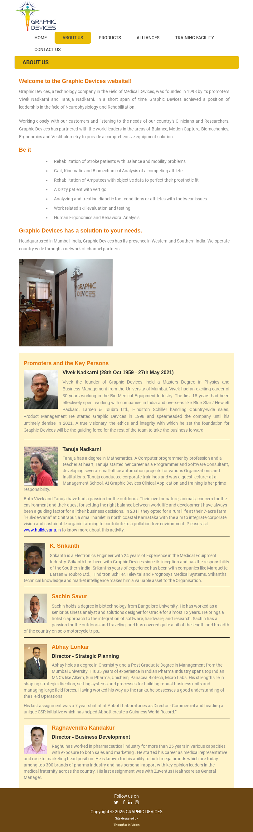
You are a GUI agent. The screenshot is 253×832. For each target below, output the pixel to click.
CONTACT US (48, 49)
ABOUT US (72, 37)
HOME (41, 37)
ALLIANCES (148, 37)
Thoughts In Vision (127, 824)
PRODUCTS (110, 37)
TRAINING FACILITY (194, 37)
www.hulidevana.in (42, 529)
